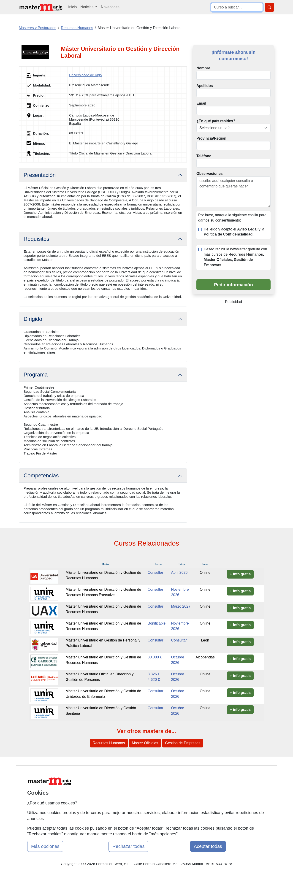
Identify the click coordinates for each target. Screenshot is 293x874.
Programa (36, 374)
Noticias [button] (87, 7)
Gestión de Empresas (182, 743)
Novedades (110, 7)
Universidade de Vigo (85, 75)
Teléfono (203, 156)
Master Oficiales (145, 743)
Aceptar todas (208, 846)
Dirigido (33, 319)
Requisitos (36, 239)
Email (201, 103)
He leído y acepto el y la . (234, 231)
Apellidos (204, 86)
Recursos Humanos (109, 743)
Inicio (72, 7)
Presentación (40, 175)
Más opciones (45, 846)
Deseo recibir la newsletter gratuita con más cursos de (235, 257)
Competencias (41, 475)
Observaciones (209, 174)
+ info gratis (240, 574)
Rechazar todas (128, 846)
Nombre (203, 68)
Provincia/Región (211, 138)
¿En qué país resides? (215, 121)
